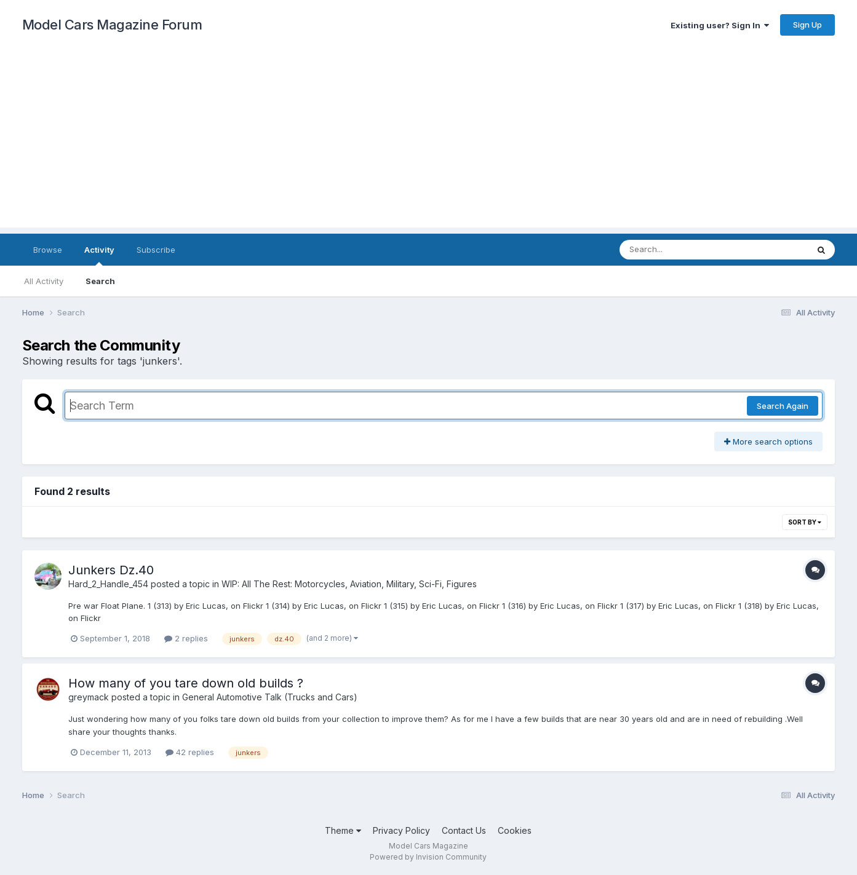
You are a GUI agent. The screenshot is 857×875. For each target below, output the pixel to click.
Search (100, 281)
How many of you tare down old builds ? (185, 683)
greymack (88, 697)
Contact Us (464, 830)
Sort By (804, 522)
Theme (343, 830)
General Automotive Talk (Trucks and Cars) (269, 697)
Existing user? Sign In (720, 25)
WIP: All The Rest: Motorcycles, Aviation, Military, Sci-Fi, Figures (349, 584)
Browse (47, 250)
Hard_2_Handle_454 (108, 584)
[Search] (680, 249)
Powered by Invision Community (428, 856)
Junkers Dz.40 (111, 570)
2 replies (186, 638)
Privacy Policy (401, 830)
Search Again (782, 406)
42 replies (189, 752)
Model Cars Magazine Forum (112, 25)
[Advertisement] (429, 141)
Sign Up (807, 25)
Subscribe (156, 250)
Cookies (515, 830)
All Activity (43, 281)
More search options (768, 441)
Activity (99, 255)
